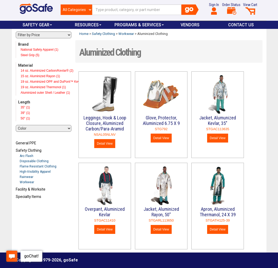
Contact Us (241, 24)
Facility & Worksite (30, 189)
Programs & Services (139, 24)
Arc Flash (26, 156)
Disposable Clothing (34, 161)
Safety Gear (37, 24)
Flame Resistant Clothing (38, 166)
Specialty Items (28, 197)
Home (83, 34)
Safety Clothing (28, 150)
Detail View (105, 143)
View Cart (250, 9)
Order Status (231, 9)
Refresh (26, 209)
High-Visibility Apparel (35, 172)
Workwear (27, 182)
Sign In (214, 9)
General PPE (26, 143)
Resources (88, 24)
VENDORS (190, 24)
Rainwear (26, 177)
